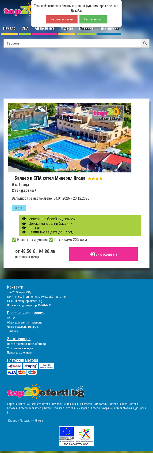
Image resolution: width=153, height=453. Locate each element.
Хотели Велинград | (31, 408)
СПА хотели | (101, 404)
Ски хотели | (86, 404)
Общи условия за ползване (24, 322)
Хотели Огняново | (54, 408)
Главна (12, 420)
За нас (11, 318)
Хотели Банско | (119, 404)
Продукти (26, 420)
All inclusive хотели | (39, 404)
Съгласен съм (93, 19)
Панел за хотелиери (20, 352)
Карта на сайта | (17, 404)
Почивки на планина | (65, 404)
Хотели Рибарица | (102, 408)
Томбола (12, 331)
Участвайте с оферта (20, 348)
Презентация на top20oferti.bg (26, 344)
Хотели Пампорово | (78, 408)
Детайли (77, 10)
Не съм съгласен (61, 19)
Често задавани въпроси (23, 326)
